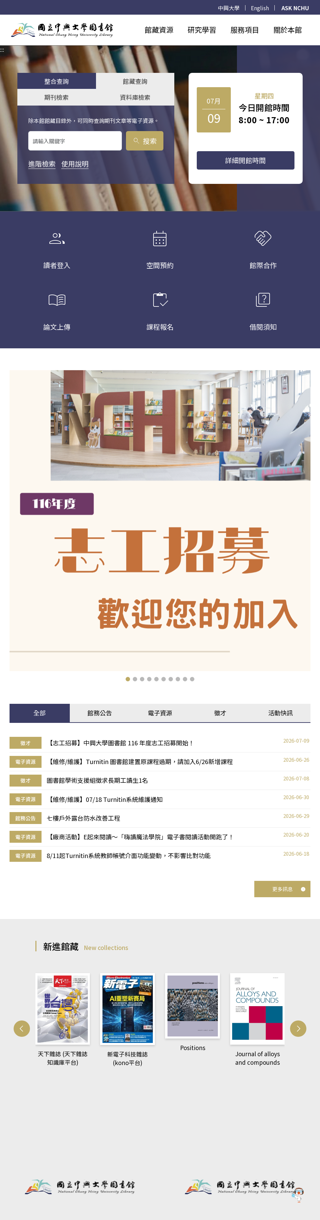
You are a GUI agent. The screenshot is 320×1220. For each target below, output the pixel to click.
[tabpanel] (160, 799)
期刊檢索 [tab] (56, 97)
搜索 (144, 141)
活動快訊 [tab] (280, 712)
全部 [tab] (39, 712)
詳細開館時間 (245, 160)
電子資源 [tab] (160, 712)
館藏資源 (159, 30)
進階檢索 (41, 164)
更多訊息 (289, 888)
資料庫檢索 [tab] (135, 97)
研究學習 (202, 30)
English (260, 8)
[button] (128, 679)
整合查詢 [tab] (56, 81)
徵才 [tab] (220, 712)
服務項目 (244, 30)
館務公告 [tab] (99, 712)
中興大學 (229, 8)
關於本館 (287, 30)
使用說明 (75, 164)
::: (2, 19)
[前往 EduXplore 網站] (298, 1195)
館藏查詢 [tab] (135, 81)
